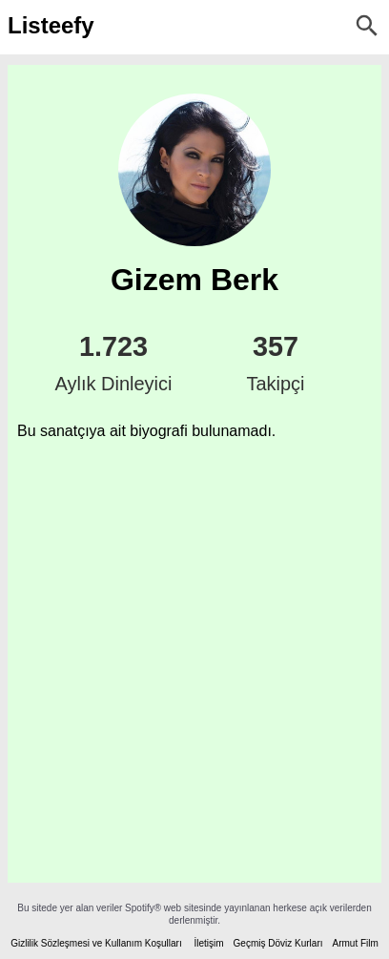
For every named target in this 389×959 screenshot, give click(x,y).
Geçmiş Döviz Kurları (278, 943)
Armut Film (355, 943)
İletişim (208, 943)
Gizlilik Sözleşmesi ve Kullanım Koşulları (96, 943)
